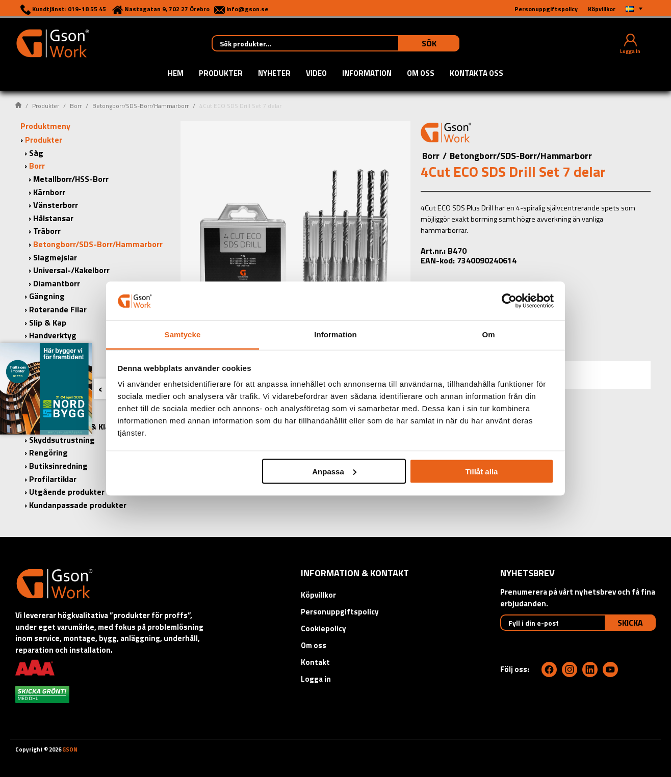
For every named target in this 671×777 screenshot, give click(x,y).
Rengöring (48, 452)
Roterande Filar (58, 309)
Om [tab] (488, 334)
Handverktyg (52, 335)
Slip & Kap (47, 322)
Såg (36, 153)
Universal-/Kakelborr (71, 270)
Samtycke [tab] (183, 334)
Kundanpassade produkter (77, 505)
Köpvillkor (318, 595)
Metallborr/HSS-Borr (71, 179)
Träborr (47, 231)
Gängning (47, 296)
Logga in (316, 679)
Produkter (221, 74)
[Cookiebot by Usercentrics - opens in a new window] (509, 300)
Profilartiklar (52, 479)
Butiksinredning (58, 466)
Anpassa (334, 471)
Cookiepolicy (323, 628)
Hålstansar (53, 218)
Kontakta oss (476, 74)
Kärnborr (49, 192)
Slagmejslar (55, 257)
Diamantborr (56, 283)
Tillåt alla (481, 471)
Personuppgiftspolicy (340, 612)
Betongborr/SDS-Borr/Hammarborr (140, 106)
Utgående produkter (67, 492)
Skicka (630, 623)
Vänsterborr (55, 205)
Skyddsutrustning (62, 440)
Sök (429, 43)
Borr (76, 106)
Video (316, 74)
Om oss (420, 74)
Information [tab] (335, 334)
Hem (176, 74)
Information (367, 74)
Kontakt (315, 662)
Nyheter (274, 74)
